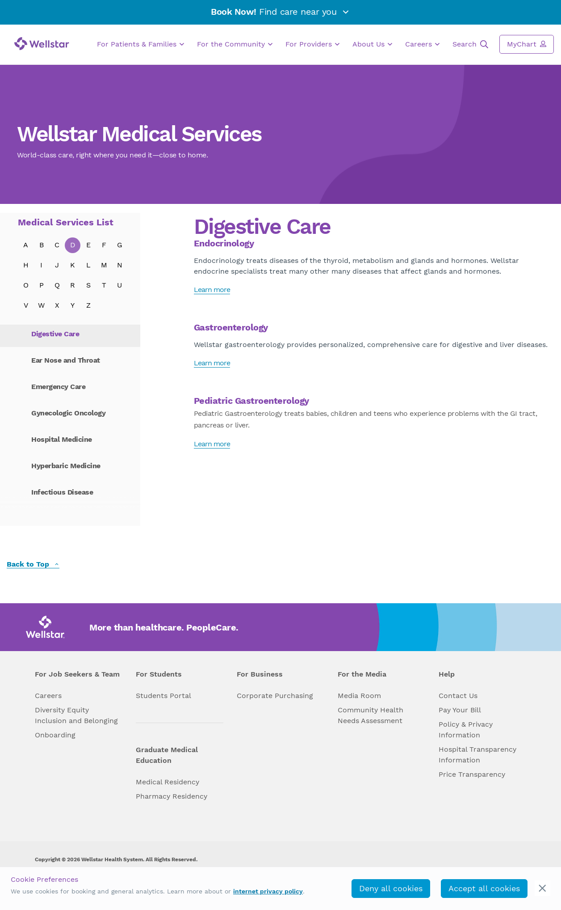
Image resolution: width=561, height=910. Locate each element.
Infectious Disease (62, 492)
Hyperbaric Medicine (65, 465)
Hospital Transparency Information (477, 754)
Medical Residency (167, 782)
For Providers (312, 44)
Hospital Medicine (61, 439)
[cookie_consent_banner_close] (542, 888)
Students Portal (163, 695)
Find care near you (280, 11)
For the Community (234, 44)
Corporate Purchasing (275, 695)
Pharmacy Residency (171, 796)
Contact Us (458, 695)
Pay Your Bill (460, 710)
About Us (372, 44)
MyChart (526, 43)
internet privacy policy (268, 891)
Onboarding (55, 735)
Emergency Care (58, 386)
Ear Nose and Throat (65, 360)
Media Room (359, 695)
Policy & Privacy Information (466, 729)
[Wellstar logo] (41, 43)
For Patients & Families (140, 44)
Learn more (212, 289)
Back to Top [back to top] (33, 564)
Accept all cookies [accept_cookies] (484, 888)
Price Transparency (472, 774)
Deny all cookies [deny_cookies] (391, 888)
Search (470, 44)
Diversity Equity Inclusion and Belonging (76, 715)
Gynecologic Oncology (68, 413)
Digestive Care (55, 334)
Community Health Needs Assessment (370, 715)
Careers (422, 44)
